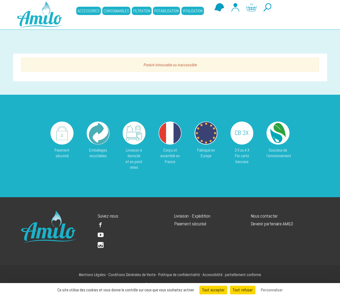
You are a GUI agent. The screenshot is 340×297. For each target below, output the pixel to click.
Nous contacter (264, 216)
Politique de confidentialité (179, 274)
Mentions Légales (92, 274)
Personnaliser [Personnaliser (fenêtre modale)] (272, 290)
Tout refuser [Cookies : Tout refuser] (243, 290)
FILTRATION (141, 10)
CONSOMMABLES (116, 10)
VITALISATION (193, 10)
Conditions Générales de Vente (132, 274)
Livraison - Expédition (192, 216)
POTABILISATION (166, 10)
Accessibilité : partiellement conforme (232, 274)
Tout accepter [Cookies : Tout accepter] (213, 290)
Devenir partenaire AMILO (272, 224)
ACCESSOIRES (89, 10)
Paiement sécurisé (190, 224)
